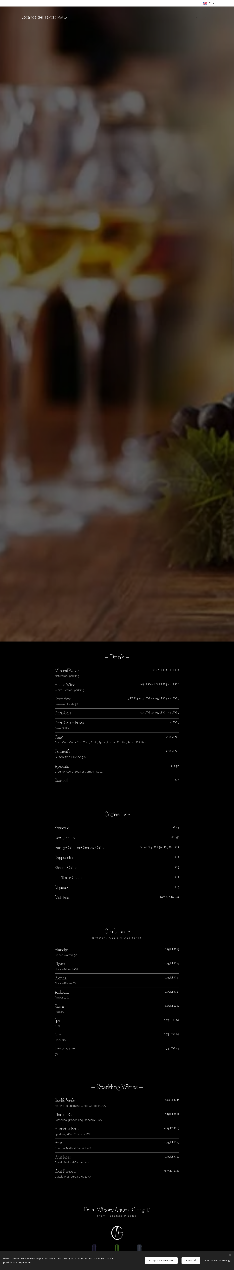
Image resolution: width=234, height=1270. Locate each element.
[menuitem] (200, 17)
